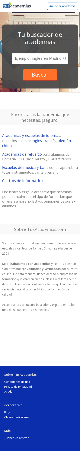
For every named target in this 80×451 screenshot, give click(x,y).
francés (50, 140)
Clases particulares (16, 417)
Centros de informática (22, 180)
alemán (64, 140)
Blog (7, 412)
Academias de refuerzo (22, 154)
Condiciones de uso (17, 382)
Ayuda (8, 391)
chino (7, 145)
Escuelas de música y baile (25, 167)
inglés (37, 140)
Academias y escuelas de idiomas (31, 135)
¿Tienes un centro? (16, 438)
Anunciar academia (62, 6)
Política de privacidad (18, 387)
